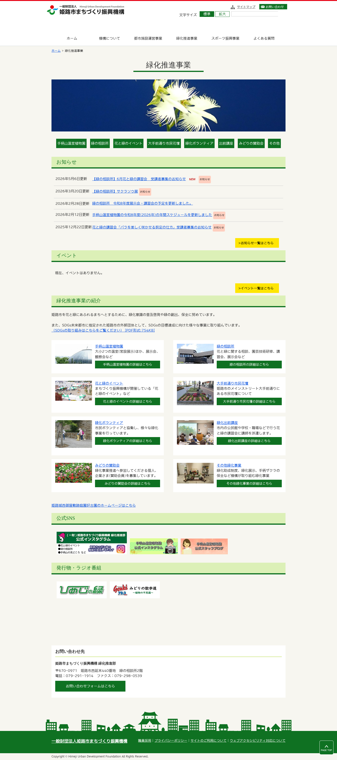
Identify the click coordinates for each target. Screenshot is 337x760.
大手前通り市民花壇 (164, 143)
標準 (206, 14)
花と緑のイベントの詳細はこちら (127, 401)
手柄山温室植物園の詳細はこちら (127, 364)
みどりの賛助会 (251, 143)
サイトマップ (246, 6)
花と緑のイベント (128, 143)
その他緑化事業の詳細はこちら (249, 483)
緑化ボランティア (199, 143)
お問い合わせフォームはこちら (90, 686)
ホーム (56, 50)
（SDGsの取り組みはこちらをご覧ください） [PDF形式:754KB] (103, 330)
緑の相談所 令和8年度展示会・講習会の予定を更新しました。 (142, 203)
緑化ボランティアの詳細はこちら (127, 440)
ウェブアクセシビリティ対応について (258, 740)
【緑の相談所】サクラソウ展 (115, 191)
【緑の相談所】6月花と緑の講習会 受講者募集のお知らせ (139, 179)
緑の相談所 (100, 143)
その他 (274, 143)
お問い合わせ (275, 6)
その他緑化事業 (229, 465)
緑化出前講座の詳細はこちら (249, 440)
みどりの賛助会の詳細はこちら (127, 483)
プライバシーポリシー (170, 740)
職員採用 (144, 740)
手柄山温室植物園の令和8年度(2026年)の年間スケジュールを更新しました (152, 215)
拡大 (222, 14)
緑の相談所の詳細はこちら (249, 364)
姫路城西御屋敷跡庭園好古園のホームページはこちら (93, 505)
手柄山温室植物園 (71, 143)
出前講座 (226, 143)
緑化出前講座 (227, 422)
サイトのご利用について (208, 740)
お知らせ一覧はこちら (257, 243)
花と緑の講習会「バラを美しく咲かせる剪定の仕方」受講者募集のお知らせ (152, 227)
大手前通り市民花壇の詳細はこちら (249, 401)
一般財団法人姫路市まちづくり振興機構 (89, 741)
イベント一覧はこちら (257, 288)
